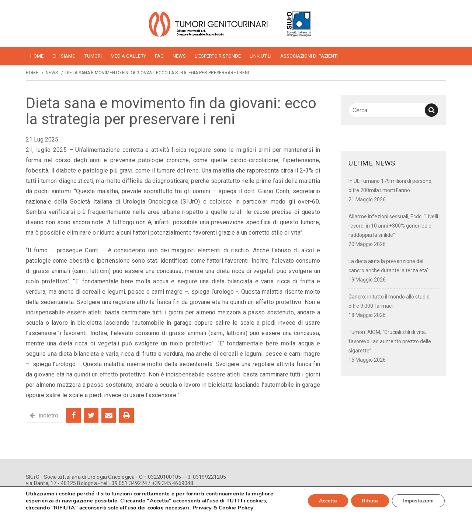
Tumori (93, 56)
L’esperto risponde (218, 56)
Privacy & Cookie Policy (222, 507)
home (37, 56)
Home (32, 72)
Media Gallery (128, 56)
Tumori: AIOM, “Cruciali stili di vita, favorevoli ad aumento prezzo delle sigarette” (389, 341)
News (179, 56)
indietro (48, 415)
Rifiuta (370, 500)
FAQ (159, 56)
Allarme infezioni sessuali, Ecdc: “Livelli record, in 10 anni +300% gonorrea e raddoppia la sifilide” (393, 226)
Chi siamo (64, 56)
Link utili (260, 56)
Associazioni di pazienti (309, 56)
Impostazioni (418, 500)
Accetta (328, 500)
